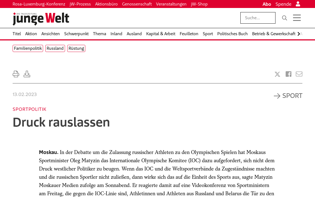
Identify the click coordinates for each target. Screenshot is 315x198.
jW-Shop (199, 4)
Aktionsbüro (106, 4)
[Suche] (284, 18)
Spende (283, 4)
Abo (267, 4)
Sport (292, 95)
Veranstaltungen (171, 4)
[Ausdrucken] (16, 74)
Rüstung (76, 48)
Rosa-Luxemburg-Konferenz (39, 4)
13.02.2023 (25, 94)
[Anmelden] (298, 4)
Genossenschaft (137, 4)
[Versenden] (299, 74)
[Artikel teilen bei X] (277, 74)
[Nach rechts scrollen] (298, 34)
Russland (55, 48)
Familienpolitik (28, 48)
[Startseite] (41, 19)
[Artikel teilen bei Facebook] (288, 74)
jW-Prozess (80, 4)
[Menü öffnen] (296, 17)
